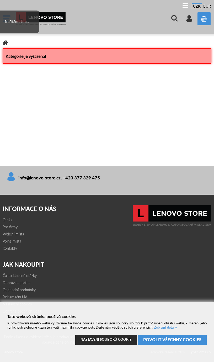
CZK (197, 6)
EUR (207, 6)
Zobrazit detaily (165, 327)
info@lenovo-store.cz (39, 177)
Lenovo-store (55, 18)
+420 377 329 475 (81, 177)
